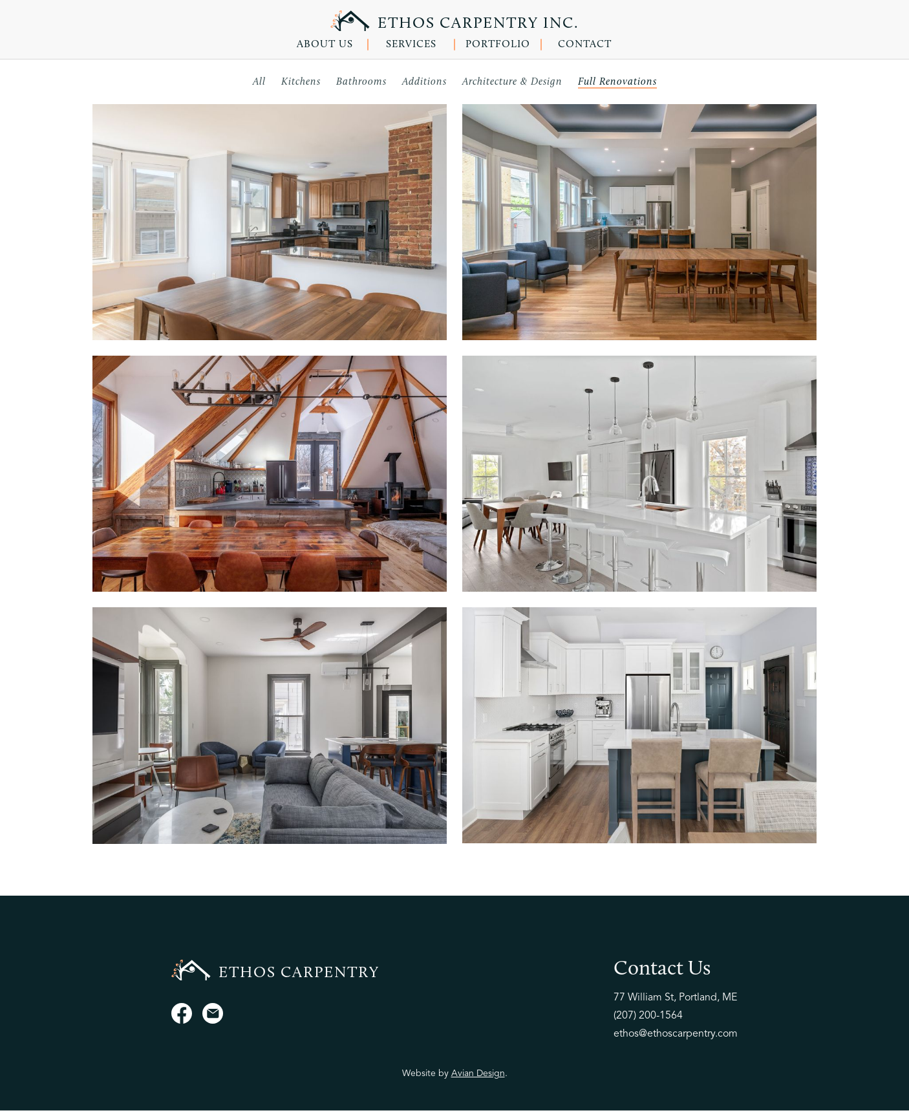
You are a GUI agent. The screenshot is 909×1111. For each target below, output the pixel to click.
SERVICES (411, 44)
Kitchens (301, 82)
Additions (424, 82)
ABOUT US (325, 44)
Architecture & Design (512, 82)
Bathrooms (361, 82)
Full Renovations (617, 82)
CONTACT (585, 44)
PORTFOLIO (497, 44)
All (259, 82)
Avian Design (478, 1073)
